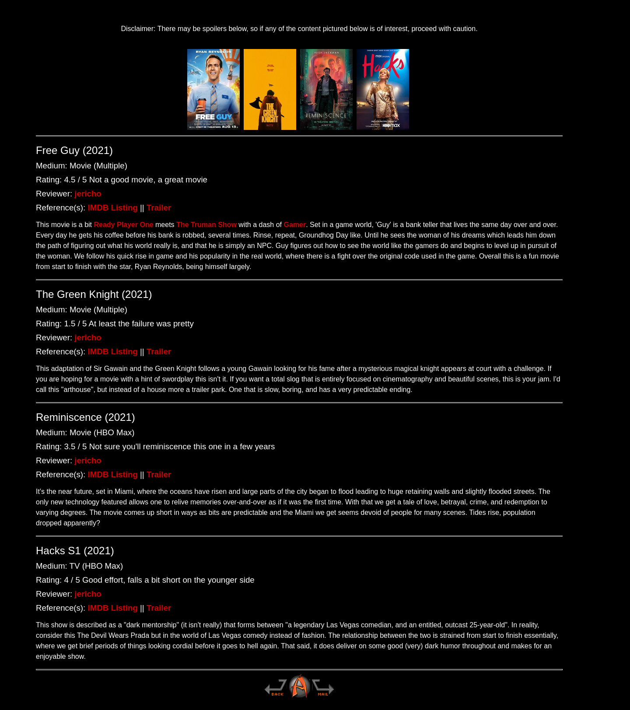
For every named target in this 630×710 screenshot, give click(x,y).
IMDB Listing (113, 207)
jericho (87, 193)
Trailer (159, 207)
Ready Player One (123, 224)
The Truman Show (206, 224)
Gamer (295, 224)
